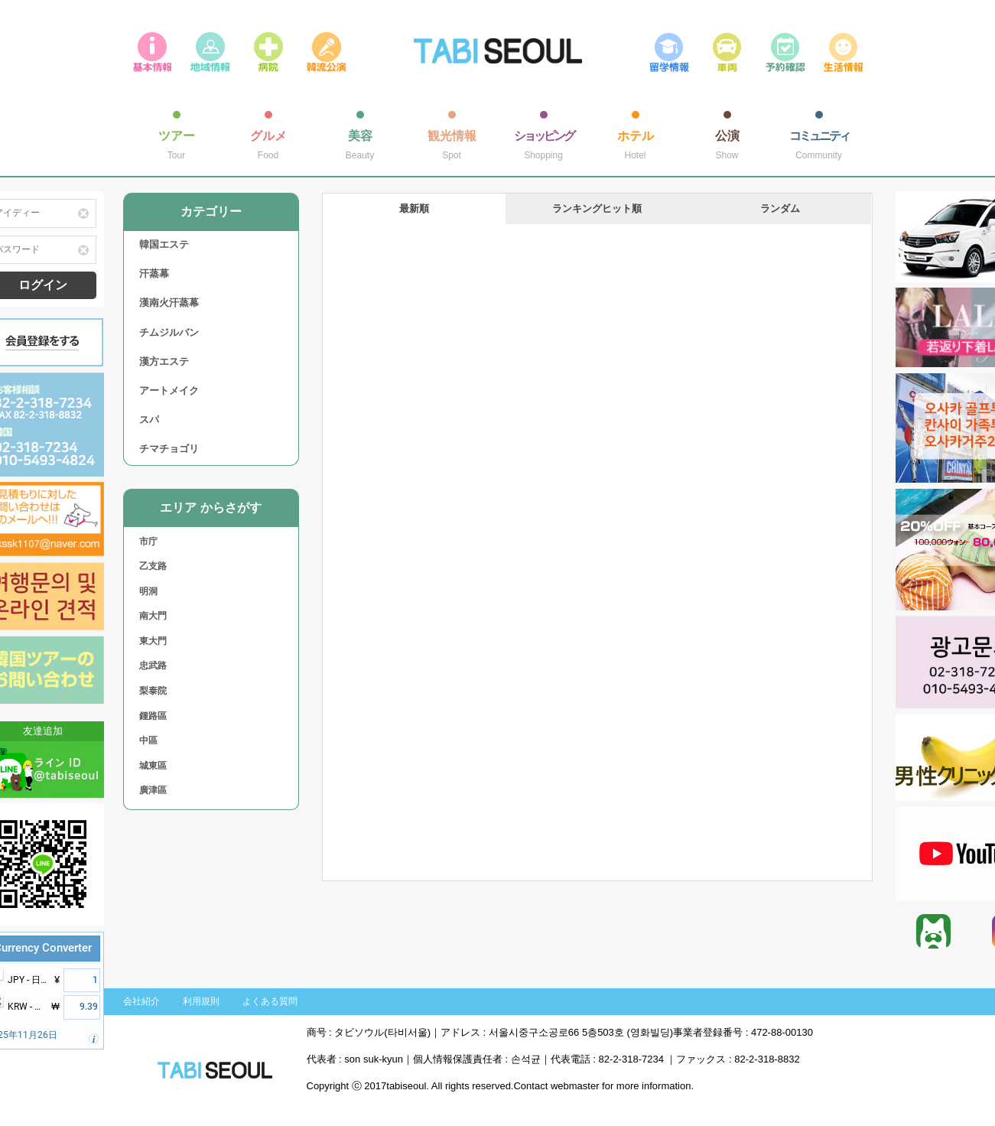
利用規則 (201, 1001)
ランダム (780, 208)
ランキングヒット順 (597, 208)
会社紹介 (141, 1001)
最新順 (414, 208)
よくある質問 (270, 1001)
